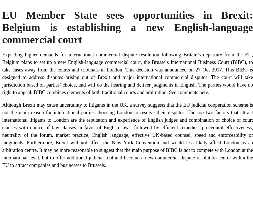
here (204, 92)
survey (140, 105)
